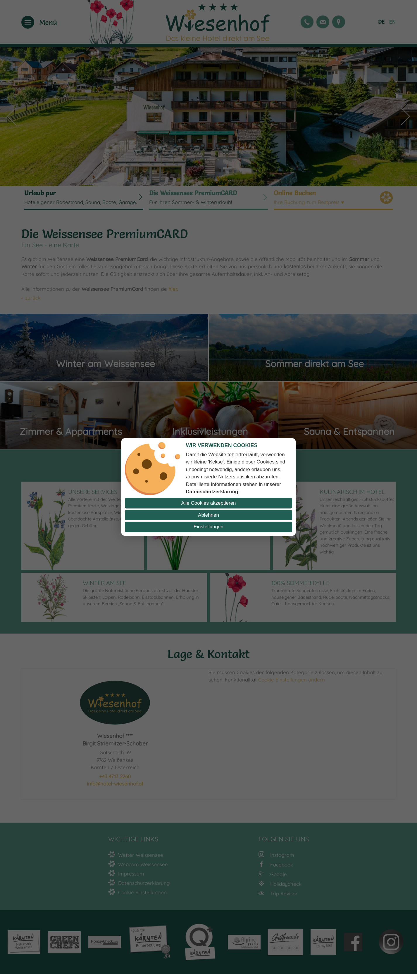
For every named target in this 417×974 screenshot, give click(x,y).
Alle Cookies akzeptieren (208, 503)
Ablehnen (208, 515)
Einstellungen (208, 527)
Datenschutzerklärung (212, 491)
